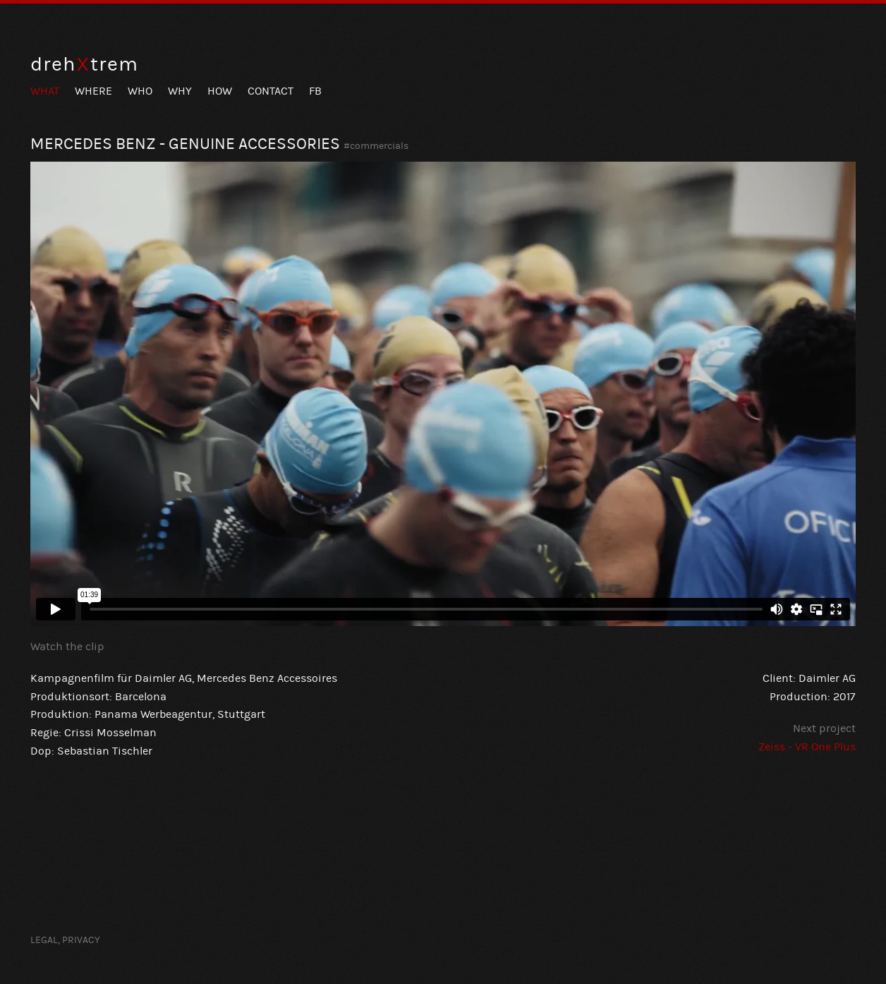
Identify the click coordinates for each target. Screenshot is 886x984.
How (219, 91)
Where (93, 91)
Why (180, 91)
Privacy (81, 940)
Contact (270, 91)
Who (140, 91)
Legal (44, 940)
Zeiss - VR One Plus (807, 746)
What (44, 91)
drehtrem (84, 64)
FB (315, 91)
